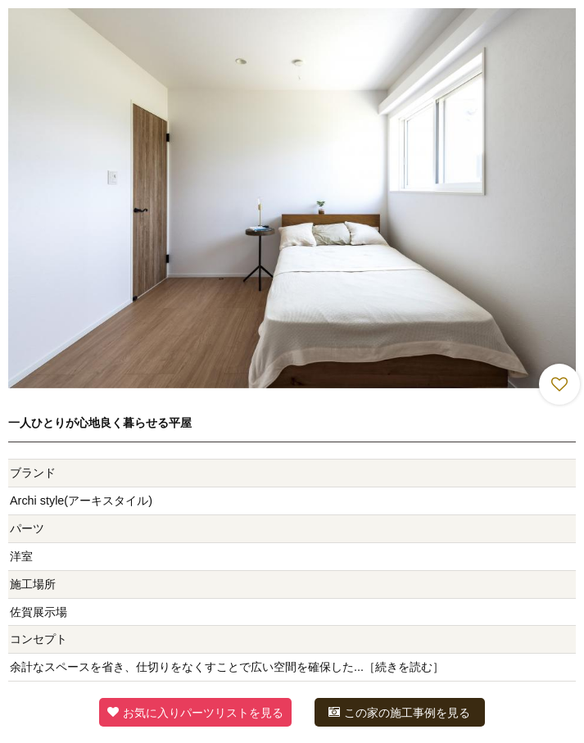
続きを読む (403, 666)
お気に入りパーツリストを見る (195, 712)
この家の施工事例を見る (399, 712)
